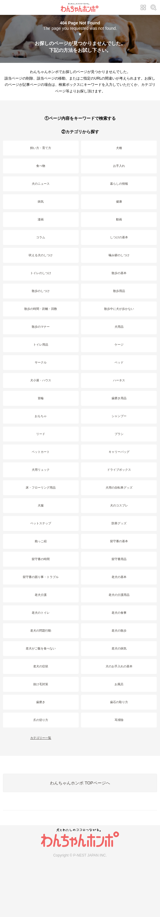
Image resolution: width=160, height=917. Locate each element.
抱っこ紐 (41, 541)
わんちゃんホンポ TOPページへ (80, 783)
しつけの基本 (119, 237)
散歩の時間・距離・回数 (40, 308)
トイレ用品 (40, 344)
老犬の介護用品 (119, 594)
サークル (41, 362)
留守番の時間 (41, 559)
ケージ (119, 344)
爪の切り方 (40, 720)
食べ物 (40, 165)
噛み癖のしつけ (119, 255)
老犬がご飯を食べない (41, 648)
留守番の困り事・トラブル (41, 577)
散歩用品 (119, 291)
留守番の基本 (119, 541)
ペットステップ (40, 523)
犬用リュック (41, 469)
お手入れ (119, 165)
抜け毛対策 (40, 684)
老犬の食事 (119, 612)
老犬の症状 (40, 666)
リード (40, 434)
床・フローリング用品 (41, 487)
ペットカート (41, 451)
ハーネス (119, 380)
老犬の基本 (119, 577)
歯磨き (40, 702)
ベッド (119, 362)
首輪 (41, 398)
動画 (119, 219)
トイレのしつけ (40, 273)
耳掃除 (119, 720)
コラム (40, 237)
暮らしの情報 (119, 183)
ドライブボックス (119, 469)
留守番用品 (119, 559)
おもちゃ (41, 416)
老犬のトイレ (41, 612)
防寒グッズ (119, 523)
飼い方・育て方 (40, 148)
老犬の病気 (119, 648)
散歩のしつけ (41, 291)
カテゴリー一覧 (40, 737)
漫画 (41, 219)
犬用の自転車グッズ (119, 487)
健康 (119, 201)
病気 (41, 201)
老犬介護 (41, 594)
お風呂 (119, 684)
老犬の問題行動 (40, 630)
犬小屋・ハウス (40, 380)
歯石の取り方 (119, 702)
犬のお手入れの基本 (119, 666)
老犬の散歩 (119, 630)
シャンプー (119, 416)
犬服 (41, 505)
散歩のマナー (41, 326)
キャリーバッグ (119, 451)
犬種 (119, 148)
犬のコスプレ (119, 505)
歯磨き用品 (119, 398)
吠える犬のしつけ (41, 255)
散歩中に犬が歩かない (119, 308)
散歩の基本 (119, 273)
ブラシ (119, 434)
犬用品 (119, 326)
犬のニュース (41, 183)
